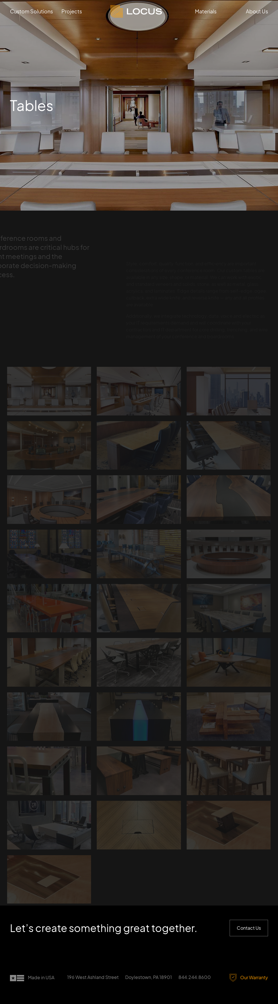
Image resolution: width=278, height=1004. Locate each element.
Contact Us (249, 928)
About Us (257, 11)
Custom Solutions (31, 11)
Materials (206, 11)
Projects (71, 11)
